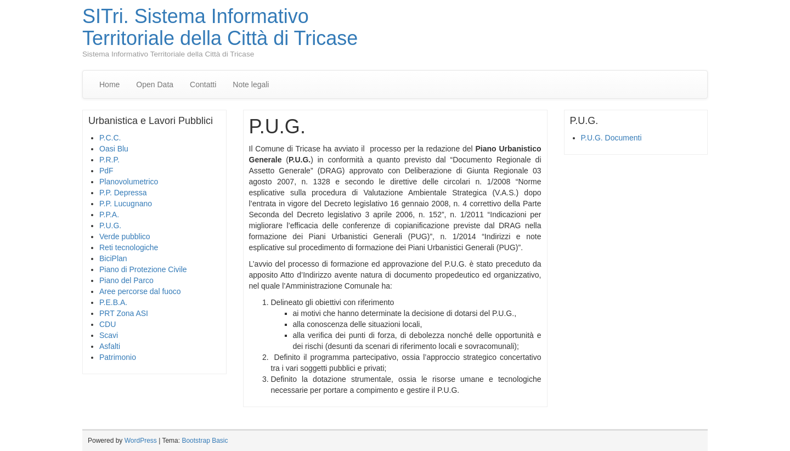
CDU (107, 324)
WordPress (141, 440)
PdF (106, 170)
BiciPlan (113, 258)
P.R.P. (109, 159)
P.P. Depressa (123, 192)
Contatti (203, 84)
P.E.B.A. (113, 302)
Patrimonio (117, 357)
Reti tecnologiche (128, 247)
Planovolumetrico (128, 181)
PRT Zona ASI (123, 313)
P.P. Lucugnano (125, 203)
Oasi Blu (113, 148)
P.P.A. (109, 214)
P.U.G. (110, 225)
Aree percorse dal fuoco (140, 291)
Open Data (154, 84)
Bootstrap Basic (205, 440)
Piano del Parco (126, 280)
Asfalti (109, 346)
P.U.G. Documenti (611, 137)
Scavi (108, 335)
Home (109, 84)
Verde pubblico (124, 236)
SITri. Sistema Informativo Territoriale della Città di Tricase (220, 27)
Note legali (251, 84)
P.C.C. (110, 137)
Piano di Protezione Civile (143, 269)
